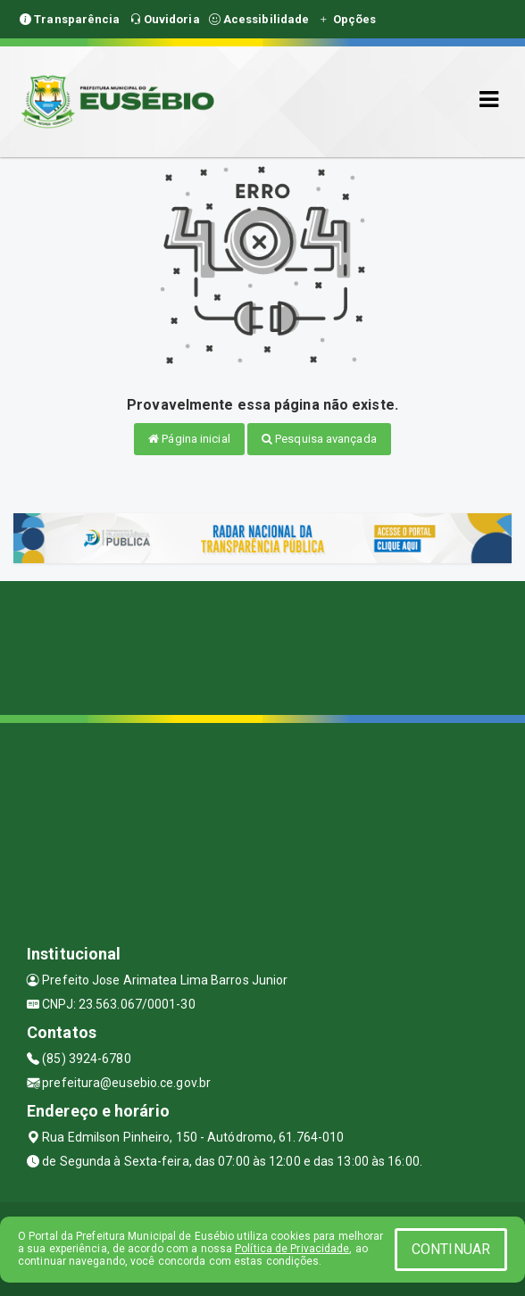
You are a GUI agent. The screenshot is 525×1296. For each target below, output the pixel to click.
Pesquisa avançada (319, 438)
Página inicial (189, 438)
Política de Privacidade (292, 1248)
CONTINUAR (451, 1249)
